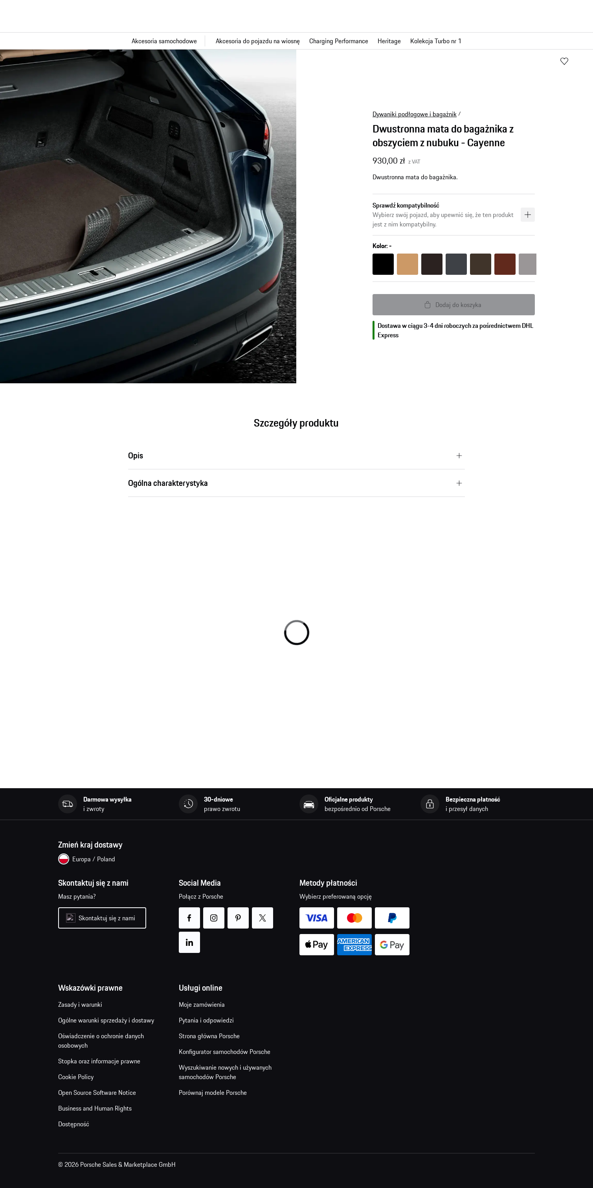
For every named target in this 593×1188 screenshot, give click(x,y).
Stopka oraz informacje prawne (99, 1061)
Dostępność (73, 1124)
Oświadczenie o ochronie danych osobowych (101, 1040)
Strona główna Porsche (209, 1036)
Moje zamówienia (202, 1004)
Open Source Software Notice (97, 1092)
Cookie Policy (76, 1076)
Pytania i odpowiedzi (206, 1020)
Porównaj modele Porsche (213, 1092)
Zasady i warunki (80, 1004)
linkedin (189, 937)
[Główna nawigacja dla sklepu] (296, 41)
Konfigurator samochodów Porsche (224, 1051)
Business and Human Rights (95, 1108)
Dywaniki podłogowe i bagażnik (415, 114)
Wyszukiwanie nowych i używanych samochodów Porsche (225, 1072)
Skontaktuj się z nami (107, 918)
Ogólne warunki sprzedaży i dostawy (106, 1020)
